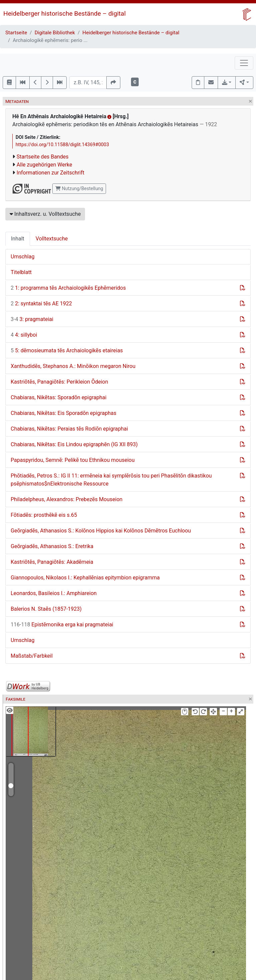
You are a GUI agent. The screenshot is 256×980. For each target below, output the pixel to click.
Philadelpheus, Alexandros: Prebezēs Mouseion (66, 499)
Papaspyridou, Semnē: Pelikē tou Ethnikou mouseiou (73, 460)
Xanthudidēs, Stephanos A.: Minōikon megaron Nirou (73, 366)
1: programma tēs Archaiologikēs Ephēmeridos (68, 288)
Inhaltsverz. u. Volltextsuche (45, 214)
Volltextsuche (52, 238)
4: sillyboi (24, 335)
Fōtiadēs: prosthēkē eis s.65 (44, 515)
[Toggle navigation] (244, 63)
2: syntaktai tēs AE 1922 (41, 303)
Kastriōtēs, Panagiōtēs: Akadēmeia (52, 562)
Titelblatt (21, 272)
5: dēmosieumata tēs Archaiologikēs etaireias (67, 350)
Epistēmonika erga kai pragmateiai (62, 624)
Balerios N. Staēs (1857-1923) (46, 609)
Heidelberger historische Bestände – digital (64, 13)
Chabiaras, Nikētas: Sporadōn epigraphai (58, 397)
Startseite (16, 33)
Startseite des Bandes (43, 157)
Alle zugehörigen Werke (44, 165)
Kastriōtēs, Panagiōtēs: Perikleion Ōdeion (59, 382)
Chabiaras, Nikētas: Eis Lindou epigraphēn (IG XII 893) (74, 444)
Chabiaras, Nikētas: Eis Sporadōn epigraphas (63, 413)
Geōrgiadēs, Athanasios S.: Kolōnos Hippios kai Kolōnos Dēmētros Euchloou (101, 530)
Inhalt (17, 238)
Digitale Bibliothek (55, 33)
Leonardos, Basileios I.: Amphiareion (54, 593)
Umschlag (22, 256)
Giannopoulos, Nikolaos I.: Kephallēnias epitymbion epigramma (85, 577)
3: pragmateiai (32, 319)
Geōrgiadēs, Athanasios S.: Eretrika (52, 546)
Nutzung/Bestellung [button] (79, 188)
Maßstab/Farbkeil (32, 656)
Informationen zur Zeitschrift (50, 172)
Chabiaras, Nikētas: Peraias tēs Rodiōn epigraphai (69, 429)
